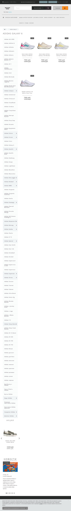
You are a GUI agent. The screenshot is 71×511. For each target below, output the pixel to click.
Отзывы (27, 23)
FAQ (55, 17)
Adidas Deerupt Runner (9, 116)
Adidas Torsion (8, 281)
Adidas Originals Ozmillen (9, 194)
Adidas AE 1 (8, 64)
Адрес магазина (61, 17)
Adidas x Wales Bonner (9, 315)
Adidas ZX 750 (8, 344)
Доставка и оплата (38, 17)
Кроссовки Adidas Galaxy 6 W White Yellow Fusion (61, 55)
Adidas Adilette (9, 47)
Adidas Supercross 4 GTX (10, 265)
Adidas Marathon (9, 170)
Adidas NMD (8, 185)
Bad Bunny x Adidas (8, 385)
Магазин (32, 23)
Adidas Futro (8, 141)
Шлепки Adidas (9, 416)
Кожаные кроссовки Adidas (9, 402)
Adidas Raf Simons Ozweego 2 (10, 217)
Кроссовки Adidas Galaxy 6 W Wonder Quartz (44, 55)
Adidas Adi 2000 (9, 39)
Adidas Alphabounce (8, 68)
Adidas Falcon (8, 133)
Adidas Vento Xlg (9, 297)
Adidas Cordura (9, 106)
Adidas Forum (8, 137)
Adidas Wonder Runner (9, 301)
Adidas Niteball (9, 181)
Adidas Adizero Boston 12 (9, 59)
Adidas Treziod (8, 285)
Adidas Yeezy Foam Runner (10, 328)
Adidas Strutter (9, 256)
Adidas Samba (8, 229)
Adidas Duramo (9, 124)
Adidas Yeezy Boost (10, 324)
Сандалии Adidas (9, 412)
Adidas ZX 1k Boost (10, 333)
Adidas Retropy (9, 225)
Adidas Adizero (9, 55)
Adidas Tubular (8, 289)
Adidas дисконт (9, 352)
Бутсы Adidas (8, 394)
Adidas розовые (9, 372)
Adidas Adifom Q (9, 43)
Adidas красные (9, 368)
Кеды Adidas (8, 398)
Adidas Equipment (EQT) (9, 129)
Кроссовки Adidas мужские (9, 407)
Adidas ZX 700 (8, 341)
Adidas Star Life (9, 249)
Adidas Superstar (9, 273)
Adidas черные (9, 380)
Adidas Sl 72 (8, 237)
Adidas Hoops (8, 162)
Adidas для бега (9, 356)
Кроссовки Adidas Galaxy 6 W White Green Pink (27, 55)
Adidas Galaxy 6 (9, 145)
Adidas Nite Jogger (10, 177)
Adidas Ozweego (9, 202)
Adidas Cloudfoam (9, 102)
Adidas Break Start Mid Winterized (10, 86)
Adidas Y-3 (7, 320)
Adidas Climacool (9, 98)
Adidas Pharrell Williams (9, 207)
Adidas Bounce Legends (8, 81)
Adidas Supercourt (10, 260)
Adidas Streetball (9, 253)
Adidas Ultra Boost (10, 293)
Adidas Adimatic (9, 51)
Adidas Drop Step (9, 120)
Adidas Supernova (9, 269)
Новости (21, 23)
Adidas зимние (9, 364)
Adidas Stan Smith (9, 245)
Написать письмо (53, 2)
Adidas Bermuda (9, 77)
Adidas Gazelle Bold (8, 153)
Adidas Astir (8, 73)
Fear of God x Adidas (8, 389)
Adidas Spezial (8, 241)
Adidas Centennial (9, 94)
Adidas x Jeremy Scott (9, 306)
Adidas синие (8, 376)
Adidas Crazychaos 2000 (10, 111)
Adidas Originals (9, 189)
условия (41, 503)
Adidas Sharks (8, 233)
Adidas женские (9, 360)
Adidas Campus (9, 90)
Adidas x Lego (8, 311)
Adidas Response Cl (10, 221)
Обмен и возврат (49, 17)
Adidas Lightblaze (9, 166)
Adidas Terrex (8, 277)
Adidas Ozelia (8, 198)
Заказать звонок (43, 2)
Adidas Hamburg (9, 158)
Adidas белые (8, 348)
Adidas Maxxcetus (9, 173)
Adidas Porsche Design (9, 212)
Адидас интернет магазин (26, 17)
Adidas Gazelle (8, 149)
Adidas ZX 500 (8, 337)
